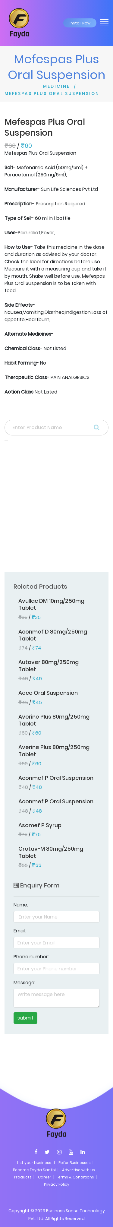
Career (44, 1177)
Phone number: (31, 956)
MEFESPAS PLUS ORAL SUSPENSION (52, 93)
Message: (24, 982)
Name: (21, 904)
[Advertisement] (56, 508)
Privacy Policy (56, 1184)
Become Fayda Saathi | (35, 1169)
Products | (24, 1177)
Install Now (80, 23)
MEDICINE (56, 86)
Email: (20, 930)
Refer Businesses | (75, 1162)
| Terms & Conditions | (74, 1177)
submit (25, 1017)
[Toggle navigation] (102, 22)
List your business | (36, 1162)
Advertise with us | (80, 1169)
